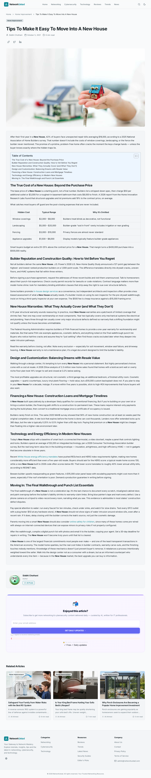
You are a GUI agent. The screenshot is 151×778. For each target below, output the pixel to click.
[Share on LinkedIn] (20, 41)
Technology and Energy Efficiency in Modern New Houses (37, 175)
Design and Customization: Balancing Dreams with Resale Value (40, 169)
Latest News (83, 751)
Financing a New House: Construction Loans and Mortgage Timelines (42, 172)
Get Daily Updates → (75, 630)
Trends (108, 4)
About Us (118, 742)
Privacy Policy (120, 751)
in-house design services (45, 291)
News (116, 4)
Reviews (97, 4)
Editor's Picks (83, 760)
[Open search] (139, 4)
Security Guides (84, 756)
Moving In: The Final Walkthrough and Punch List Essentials (38, 178)
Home (45, 4)
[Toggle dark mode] (144, 4)
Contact (117, 747)
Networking (56, 4)
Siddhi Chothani (30, 575)
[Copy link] (8, 41)
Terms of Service (121, 756)
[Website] (6, 758)
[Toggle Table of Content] (135, 156)
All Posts (28, 583)
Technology (85, 4)
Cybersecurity (70, 4)
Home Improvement (23, 14)
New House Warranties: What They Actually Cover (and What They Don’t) (44, 166)
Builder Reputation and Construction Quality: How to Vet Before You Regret (44, 163)
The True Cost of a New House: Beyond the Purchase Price (38, 160)
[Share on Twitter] (14, 41)
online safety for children (82, 521)
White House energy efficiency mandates (38, 456)
